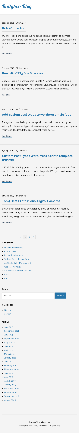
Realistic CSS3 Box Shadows (22, 73)
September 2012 (11, 339)
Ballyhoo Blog (17, 6)
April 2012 (8, 350)
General (7, 310)
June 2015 (8, 327)
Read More (7, 54)
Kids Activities (10, 251)
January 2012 (10, 358)
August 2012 (9, 342)
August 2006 (10, 400)
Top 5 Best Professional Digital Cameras (31, 201)
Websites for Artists (12, 267)
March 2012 (9, 354)
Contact (7, 274)
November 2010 (11, 369)
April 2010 (8, 377)
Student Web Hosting (13, 248)
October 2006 (10, 392)
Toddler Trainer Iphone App (16, 259)
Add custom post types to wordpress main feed (36, 114)
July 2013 (8, 335)
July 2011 (8, 362)
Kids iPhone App (14, 28)
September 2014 (11, 331)
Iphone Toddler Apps (13, 255)
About (7, 278)
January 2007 (10, 385)
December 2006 (11, 388)
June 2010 (8, 373)
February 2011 (10, 365)
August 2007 (9, 381)
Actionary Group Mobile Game (17, 271)
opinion (7, 314)
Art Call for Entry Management (17, 263)
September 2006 (11, 396)
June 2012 (8, 346)
